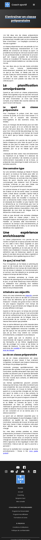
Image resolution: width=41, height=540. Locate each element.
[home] (15, 4)
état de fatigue (8, 350)
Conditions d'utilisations (20, 527)
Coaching (20, 495)
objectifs (28, 295)
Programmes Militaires (20, 514)
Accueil (20, 492)
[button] (34, 5)
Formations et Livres (20, 517)
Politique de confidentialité (20, 530)
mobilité (16, 348)
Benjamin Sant (20, 498)
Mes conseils (20, 501)
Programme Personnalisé (20, 511)
